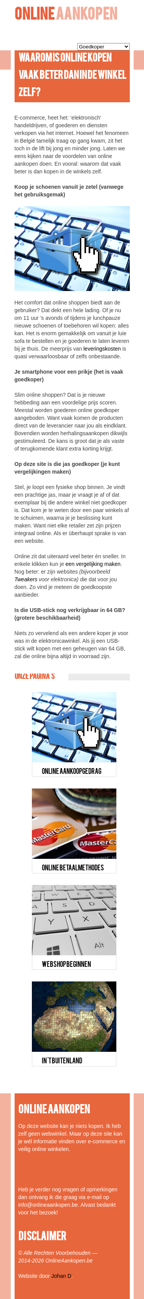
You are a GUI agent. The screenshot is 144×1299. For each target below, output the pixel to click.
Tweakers (26, 579)
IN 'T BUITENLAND (62, 1061)
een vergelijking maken (93, 564)
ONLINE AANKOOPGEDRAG (71, 772)
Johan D (61, 1276)
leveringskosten (102, 349)
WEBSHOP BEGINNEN (66, 965)
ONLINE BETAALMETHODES (73, 868)
